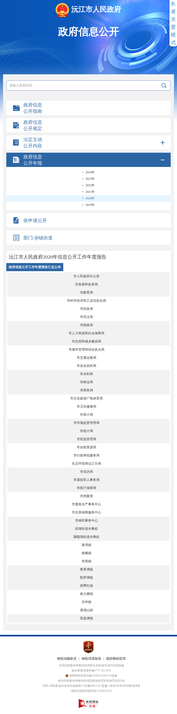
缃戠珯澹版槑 (91, 658)
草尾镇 (86, 561)
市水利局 (86, 374)
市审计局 (86, 414)
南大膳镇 (86, 594)
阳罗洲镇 (86, 577)
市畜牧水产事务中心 (86, 504)
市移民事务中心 (86, 520)
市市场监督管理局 (86, 422)
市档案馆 (86, 496)
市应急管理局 (86, 439)
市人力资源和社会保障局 (86, 333)
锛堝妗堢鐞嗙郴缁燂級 (125, 685)
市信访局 (86, 471)
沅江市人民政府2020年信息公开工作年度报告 (57, 257)
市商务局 (86, 390)
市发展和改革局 (86, 284)
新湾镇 (86, 545)
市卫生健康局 (86, 406)
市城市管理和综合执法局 (86, 349)
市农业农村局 (86, 365)
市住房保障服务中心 (86, 512)
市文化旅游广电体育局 (86, 398)
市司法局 (86, 317)
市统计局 (86, 431)
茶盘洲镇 (86, 618)
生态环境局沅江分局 (86, 463)
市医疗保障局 (86, 488)
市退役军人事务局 (86, 479)
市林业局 (86, 382)
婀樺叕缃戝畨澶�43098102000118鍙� (91, 675)
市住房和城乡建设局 (86, 341)
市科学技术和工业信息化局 (86, 300)
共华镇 (86, 602)
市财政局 (86, 325)
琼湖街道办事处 (86, 528)
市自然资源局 (86, 447)
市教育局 (86, 292)
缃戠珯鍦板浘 (66, 658)
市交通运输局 (86, 357)
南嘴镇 (86, 553)
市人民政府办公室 (86, 276)
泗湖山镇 (86, 610)
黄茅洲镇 (86, 569)
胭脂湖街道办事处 (86, 537)
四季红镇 (86, 585)
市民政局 (86, 308)
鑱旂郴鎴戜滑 (116, 658)
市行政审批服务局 (86, 455)
